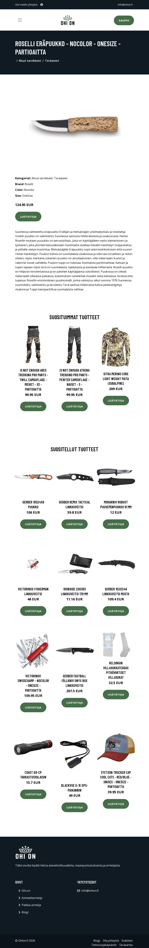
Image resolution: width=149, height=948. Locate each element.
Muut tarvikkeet (30, 61)
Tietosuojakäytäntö (104, 945)
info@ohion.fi (125, 4)
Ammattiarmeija (32, 898)
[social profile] (41, 4)
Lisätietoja (28, 216)
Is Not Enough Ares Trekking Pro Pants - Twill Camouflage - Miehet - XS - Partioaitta (33, 379)
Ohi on (26, 891)
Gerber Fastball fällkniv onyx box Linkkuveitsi (75, 681)
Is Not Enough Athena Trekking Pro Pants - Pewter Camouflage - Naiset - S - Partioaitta (74, 379)
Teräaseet (52, 61)
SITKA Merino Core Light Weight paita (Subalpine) (116, 378)
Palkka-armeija (31, 905)
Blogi (25, 912)
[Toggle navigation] (19, 20)
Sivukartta (126, 945)
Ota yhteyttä (111, 940)
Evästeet (127, 940)
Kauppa (124, 20)
